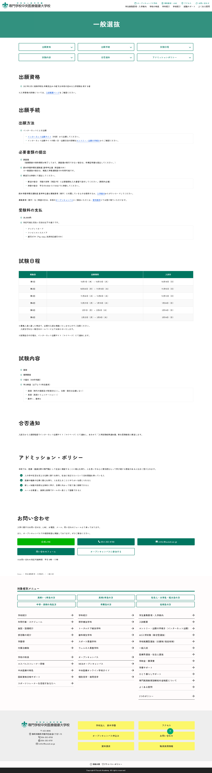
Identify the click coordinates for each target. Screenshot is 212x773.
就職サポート (189, 6)
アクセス (186, 3)
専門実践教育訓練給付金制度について (158, 680)
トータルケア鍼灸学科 (90, 628)
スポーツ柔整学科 (87, 641)
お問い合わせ (202, 3)
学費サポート (145, 667)
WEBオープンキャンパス (91, 663)
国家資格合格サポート (29, 676)
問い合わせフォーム (46, 551)
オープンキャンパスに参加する (106, 551)
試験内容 (46, 57)
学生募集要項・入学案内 (136, 6)
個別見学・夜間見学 (89, 676)
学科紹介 (166, 6)
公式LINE (46, 541)
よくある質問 (204, 6)
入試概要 (143, 621)
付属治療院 (23, 648)
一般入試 (50, 574)
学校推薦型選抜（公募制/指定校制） (157, 641)
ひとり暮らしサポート (150, 674)
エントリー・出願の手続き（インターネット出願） (164, 628)
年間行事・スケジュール (30, 621)
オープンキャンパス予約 (145, 3)
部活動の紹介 (24, 635)
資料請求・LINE (169, 3)
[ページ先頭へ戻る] (170, 731)
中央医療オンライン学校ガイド (94, 670)
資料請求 (96, 200)
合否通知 (105, 57)
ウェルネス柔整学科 (89, 648)
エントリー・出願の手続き (88, 140)
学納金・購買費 (147, 660)
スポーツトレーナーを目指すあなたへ (37, 683)
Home (19, 574)
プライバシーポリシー (112, 764)
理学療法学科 (85, 621)
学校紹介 (177, 6)
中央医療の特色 (26, 670)
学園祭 (21, 641)
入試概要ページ (53, 92)
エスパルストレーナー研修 (31, 663)
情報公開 (95, 764)
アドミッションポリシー (165, 57)
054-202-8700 (106, 542)
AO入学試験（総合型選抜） (153, 635)
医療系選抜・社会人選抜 (151, 654)
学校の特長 (154, 6)
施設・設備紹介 (26, 628)
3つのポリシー (146, 696)
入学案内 (101, 193)
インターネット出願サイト (39, 136)
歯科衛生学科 (85, 635)
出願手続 (105, 47)
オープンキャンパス (64, 200)
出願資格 (46, 47)
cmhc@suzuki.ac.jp (166, 542)
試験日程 (164, 47)
